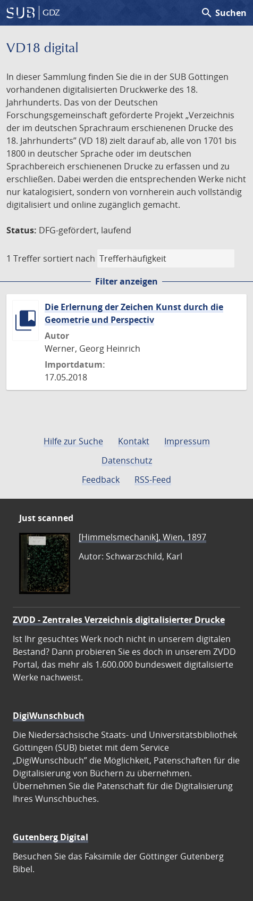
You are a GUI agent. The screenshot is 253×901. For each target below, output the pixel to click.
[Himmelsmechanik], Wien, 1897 (142, 537)
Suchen (223, 12)
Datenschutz (127, 460)
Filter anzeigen (126, 281)
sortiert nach (69, 258)
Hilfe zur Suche (73, 441)
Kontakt (133, 441)
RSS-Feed (152, 479)
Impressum (187, 441)
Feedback (101, 479)
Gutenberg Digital (50, 837)
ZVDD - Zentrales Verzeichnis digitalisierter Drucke (119, 620)
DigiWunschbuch (49, 715)
